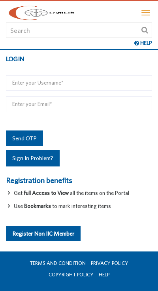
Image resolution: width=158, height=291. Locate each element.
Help (104, 275)
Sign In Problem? (32, 158)
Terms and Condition (58, 263)
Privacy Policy (109, 263)
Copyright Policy (71, 275)
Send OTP (24, 138)
